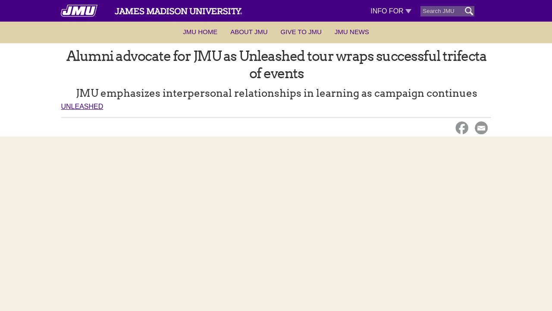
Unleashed (82, 106)
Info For (390, 11)
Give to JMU (301, 31)
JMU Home (200, 31)
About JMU (248, 31)
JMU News (352, 31)
